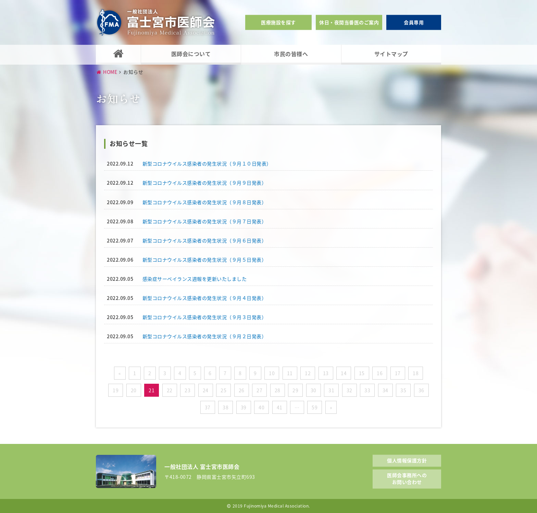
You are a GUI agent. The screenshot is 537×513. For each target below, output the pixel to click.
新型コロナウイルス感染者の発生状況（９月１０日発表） (207, 163)
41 (280, 407)
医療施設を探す (278, 22)
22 (170, 390)
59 (314, 407)
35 (403, 390)
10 (272, 373)
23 (187, 390)
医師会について (191, 54)
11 (290, 373)
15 (362, 373)
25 (223, 390)
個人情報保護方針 (407, 460)
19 (115, 390)
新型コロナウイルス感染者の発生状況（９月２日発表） (204, 336)
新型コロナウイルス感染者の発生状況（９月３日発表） (204, 317)
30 (313, 390)
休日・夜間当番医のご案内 (349, 22)
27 (259, 390)
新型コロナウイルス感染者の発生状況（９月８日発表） (204, 202)
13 (326, 373)
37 (208, 407)
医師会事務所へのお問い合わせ (407, 478)
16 (380, 373)
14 (344, 373)
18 (416, 373)
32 (349, 390)
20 (134, 390)
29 (295, 390)
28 (277, 390)
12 (308, 373)
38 (225, 407)
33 (367, 390)
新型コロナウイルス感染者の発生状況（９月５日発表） (204, 259)
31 (331, 390)
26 (242, 390)
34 (385, 390)
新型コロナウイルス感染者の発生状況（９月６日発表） (204, 240)
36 (421, 390)
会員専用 (414, 22)
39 (244, 407)
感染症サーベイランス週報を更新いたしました (194, 278)
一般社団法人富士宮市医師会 (156, 22)
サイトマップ (391, 54)
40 (261, 407)
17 (398, 373)
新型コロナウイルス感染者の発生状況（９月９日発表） (204, 182)
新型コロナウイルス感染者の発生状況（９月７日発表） (204, 221)
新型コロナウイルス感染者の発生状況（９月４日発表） (204, 297)
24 (206, 390)
